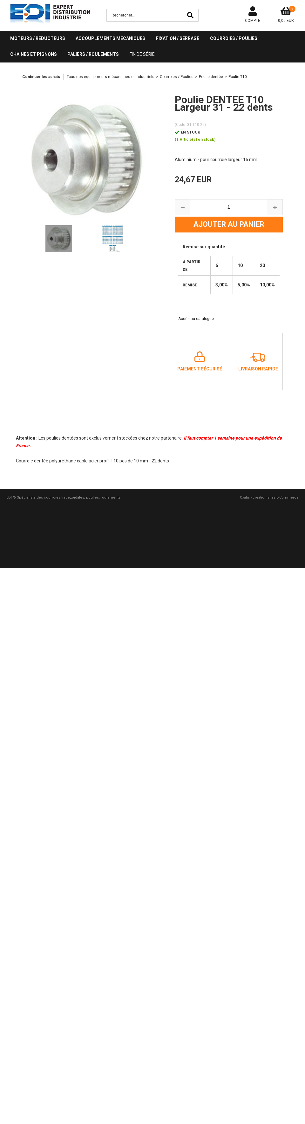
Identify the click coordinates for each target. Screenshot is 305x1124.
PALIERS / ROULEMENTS (93, 54)
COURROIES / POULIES (233, 38)
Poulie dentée (211, 77)
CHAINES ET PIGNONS (33, 54)
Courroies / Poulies (176, 77)
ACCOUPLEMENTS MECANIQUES (110, 38)
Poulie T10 (237, 77)
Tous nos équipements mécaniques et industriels (110, 77)
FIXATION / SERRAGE (177, 38)
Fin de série (142, 54)
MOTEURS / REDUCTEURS (37, 38)
